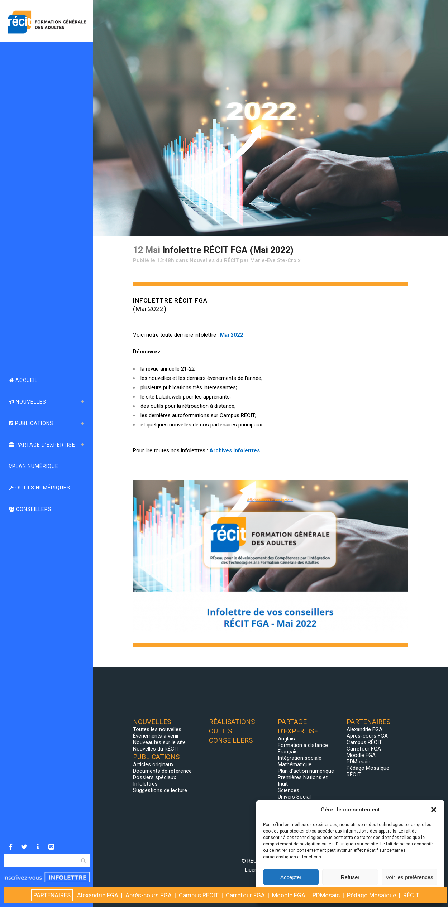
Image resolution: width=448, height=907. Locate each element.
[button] (433, 809)
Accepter (290, 877)
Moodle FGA (361, 755)
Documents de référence (162, 771)
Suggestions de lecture (160, 790)
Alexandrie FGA (364, 729)
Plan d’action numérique (306, 771)
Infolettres (145, 784)
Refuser (350, 877)
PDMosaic (358, 761)
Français (288, 751)
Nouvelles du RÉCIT (214, 260)
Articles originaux (153, 764)
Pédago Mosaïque (368, 768)
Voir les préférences (409, 877)
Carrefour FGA (364, 749)
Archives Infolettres (234, 450)
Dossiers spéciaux (154, 777)
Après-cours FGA (367, 736)
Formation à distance (303, 745)
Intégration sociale (299, 758)
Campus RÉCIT (364, 742)
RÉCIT (354, 774)
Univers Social (294, 796)
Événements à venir (156, 736)
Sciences (288, 790)
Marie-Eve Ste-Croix (275, 260)
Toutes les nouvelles (157, 729)
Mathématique (294, 764)
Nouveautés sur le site (159, 742)
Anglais (286, 738)
